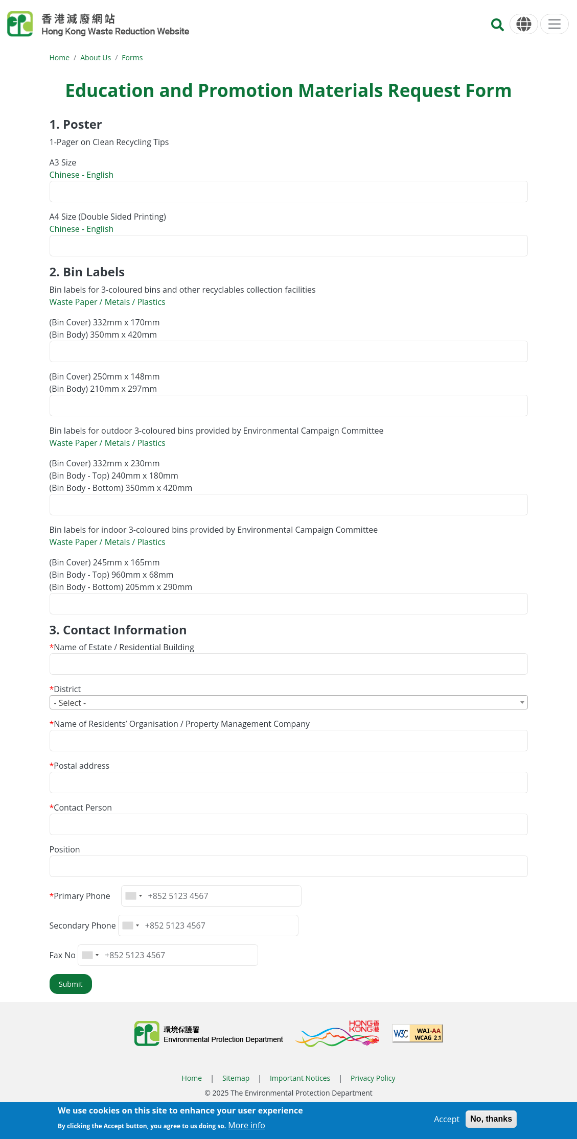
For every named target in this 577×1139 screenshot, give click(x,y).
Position (65, 849)
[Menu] (554, 24)
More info (246, 1127)
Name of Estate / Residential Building (124, 647)
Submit (70, 984)
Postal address (81, 765)
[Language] (524, 24)
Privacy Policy (373, 1078)
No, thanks (491, 1121)
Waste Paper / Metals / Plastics (108, 301)
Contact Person (83, 807)
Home (60, 57)
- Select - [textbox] (70, 702)
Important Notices (300, 1078)
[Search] (497, 28)
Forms (132, 57)
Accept (446, 1121)
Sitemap (235, 1078)
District (67, 689)
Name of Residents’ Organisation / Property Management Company (182, 723)
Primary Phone (82, 895)
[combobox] (289, 702)
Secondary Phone (83, 925)
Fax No (63, 955)
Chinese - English (82, 174)
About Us (95, 57)
